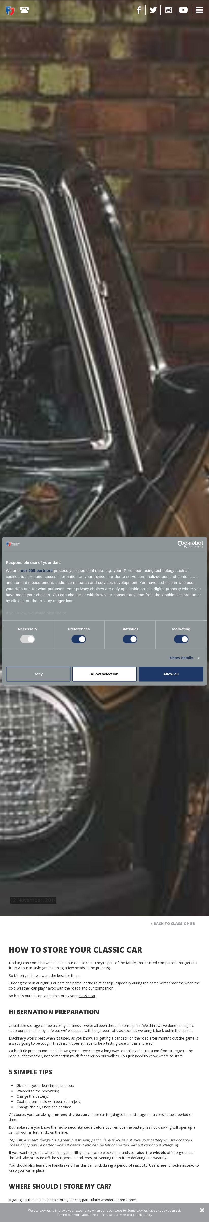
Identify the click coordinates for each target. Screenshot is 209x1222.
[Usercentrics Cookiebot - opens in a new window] (181, 544)
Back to (174, 923)
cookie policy (142, 1215)
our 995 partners (37, 570)
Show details (182, 658)
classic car (87, 995)
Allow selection (104, 674)
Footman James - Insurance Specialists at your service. (10, 10)
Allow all (171, 674)
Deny (38, 674)
